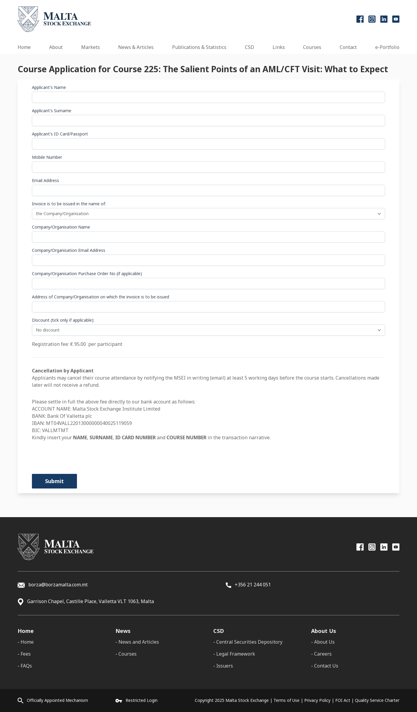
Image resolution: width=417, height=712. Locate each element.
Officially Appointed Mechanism (57, 700)
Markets (90, 47)
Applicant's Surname (51, 110)
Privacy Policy (317, 700)
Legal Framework (235, 654)
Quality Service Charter (377, 700)
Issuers (224, 665)
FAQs (26, 665)
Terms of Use (286, 700)
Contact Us (326, 665)
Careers (323, 654)
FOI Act (342, 700)
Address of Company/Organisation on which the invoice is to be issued (100, 297)
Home (24, 47)
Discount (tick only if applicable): (63, 320)
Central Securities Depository (249, 642)
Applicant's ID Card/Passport (60, 134)
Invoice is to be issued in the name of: (69, 203)
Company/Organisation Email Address (68, 250)
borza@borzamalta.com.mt (58, 584)
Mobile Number (47, 157)
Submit (54, 481)
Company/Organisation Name (61, 227)
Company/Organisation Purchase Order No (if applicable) (87, 273)
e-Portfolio (387, 47)
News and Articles (138, 642)
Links (279, 47)
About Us (324, 642)
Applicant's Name (49, 87)
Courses (312, 47)
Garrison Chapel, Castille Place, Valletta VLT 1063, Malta (90, 601)
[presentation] (77, 452)
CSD (249, 47)
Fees (26, 654)
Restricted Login (141, 700)
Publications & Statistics (199, 47)
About (56, 47)
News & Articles (136, 47)
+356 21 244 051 (248, 584)
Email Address (45, 180)
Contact (348, 47)
